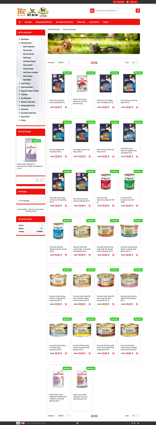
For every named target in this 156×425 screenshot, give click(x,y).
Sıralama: (51, 62)
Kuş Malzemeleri (26, 98)
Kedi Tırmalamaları (29, 46)
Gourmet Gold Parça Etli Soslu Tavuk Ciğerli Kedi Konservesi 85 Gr (105, 348)
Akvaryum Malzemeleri (28, 101)
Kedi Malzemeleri (54, 29)
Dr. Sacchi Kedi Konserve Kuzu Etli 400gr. (127, 200)
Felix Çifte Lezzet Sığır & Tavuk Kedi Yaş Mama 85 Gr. (58, 200)
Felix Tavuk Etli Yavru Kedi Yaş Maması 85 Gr (81, 200)
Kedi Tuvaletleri (28, 65)
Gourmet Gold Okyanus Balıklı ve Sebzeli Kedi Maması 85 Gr (129, 249)
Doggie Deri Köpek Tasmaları (30, 90)
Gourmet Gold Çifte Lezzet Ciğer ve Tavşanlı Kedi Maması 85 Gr (82, 249)
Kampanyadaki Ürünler (28, 105)
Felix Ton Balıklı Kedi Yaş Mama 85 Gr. (57, 151)
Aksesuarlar (24, 109)
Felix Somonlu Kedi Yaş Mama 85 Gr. (129, 101)
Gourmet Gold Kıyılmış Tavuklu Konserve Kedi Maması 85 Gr (81, 348)
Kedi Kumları (27, 57)
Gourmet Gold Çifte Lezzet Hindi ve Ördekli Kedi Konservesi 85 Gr (129, 348)
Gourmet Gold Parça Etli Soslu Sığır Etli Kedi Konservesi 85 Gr (105, 298)
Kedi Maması (25, 39)
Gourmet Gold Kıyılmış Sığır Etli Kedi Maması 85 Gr (129, 298)
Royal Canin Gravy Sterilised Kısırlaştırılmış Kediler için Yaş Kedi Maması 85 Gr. (58, 398)
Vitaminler (24, 94)
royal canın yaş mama (35, 209)
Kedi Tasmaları (27, 50)
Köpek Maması (25, 83)
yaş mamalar (22, 209)
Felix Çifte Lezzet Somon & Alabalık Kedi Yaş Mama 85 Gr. (129, 151)
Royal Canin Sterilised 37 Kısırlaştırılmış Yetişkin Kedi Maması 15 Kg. (30, 166)
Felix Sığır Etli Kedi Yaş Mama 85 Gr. (81, 151)
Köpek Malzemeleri (27, 87)
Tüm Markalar (24, 201)
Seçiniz (60, 62)
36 (134, 62)
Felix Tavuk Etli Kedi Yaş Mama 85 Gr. (105, 151)
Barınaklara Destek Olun (28, 112)
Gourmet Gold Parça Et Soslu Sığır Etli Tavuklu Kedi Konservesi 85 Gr (105, 249)
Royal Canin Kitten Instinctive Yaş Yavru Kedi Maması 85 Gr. (80, 397)
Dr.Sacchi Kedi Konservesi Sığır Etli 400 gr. (105, 200)
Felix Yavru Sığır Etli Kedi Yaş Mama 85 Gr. (57, 101)
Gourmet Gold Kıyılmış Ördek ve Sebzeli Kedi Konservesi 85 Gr (58, 298)
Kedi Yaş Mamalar (69, 29)
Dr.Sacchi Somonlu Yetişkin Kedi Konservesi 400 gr (58, 249)
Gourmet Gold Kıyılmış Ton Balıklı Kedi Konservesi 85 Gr (58, 348)
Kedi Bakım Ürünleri (29, 61)
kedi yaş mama (31, 211)
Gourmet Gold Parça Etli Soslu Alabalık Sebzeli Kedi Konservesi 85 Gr (81, 298)
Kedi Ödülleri (27, 79)
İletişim (23, 120)
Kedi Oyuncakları (28, 68)
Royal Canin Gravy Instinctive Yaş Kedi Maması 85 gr (80, 101)
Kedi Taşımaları (27, 76)
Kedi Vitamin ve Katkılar (30, 72)
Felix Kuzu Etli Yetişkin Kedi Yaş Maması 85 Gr (105, 101)
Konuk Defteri (25, 116)
